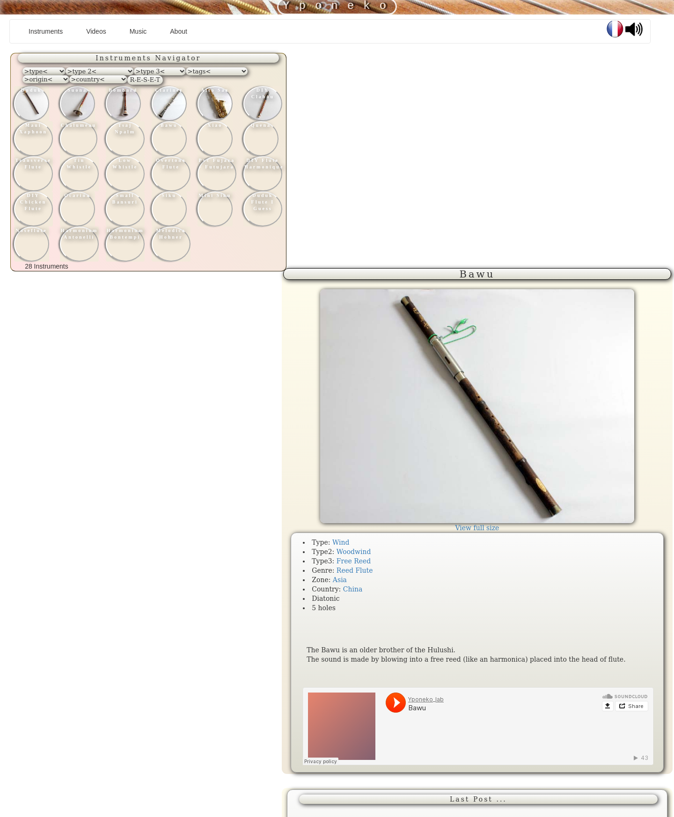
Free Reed (354, 561)
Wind (341, 542)
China (353, 589)
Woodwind (354, 551)
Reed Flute (355, 570)
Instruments (49, 30)
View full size (477, 528)
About (178, 31)
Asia (340, 580)
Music (138, 31)
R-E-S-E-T (145, 79)
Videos (96, 31)
